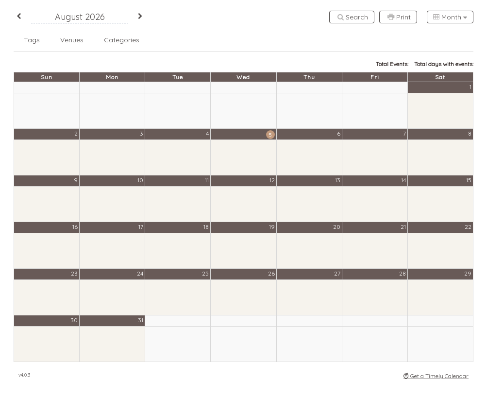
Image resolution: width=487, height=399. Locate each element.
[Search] (351, 17)
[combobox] (450, 17)
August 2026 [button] (80, 16)
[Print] (398, 17)
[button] (19, 17)
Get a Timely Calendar (436, 376)
